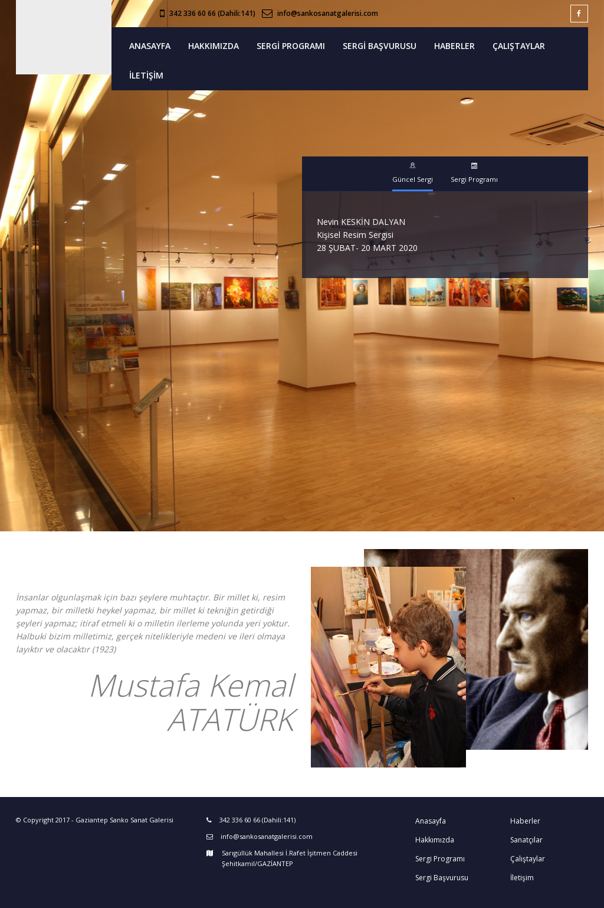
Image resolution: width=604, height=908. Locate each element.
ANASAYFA (149, 45)
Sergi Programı (440, 859)
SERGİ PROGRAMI (291, 45)
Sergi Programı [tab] (474, 173)
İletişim (522, 878)
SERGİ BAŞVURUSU (379, 45)
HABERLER (454, 45)
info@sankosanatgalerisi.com (327, 13)
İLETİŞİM (146, 75)
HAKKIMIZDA (213, 45)
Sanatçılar (526, 840)
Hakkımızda (434, 840)
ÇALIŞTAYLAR (519, 45)
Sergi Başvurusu (441, 878)
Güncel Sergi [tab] (412, 173)
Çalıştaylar (527, 859)
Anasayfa (430, 821)
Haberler (525, 821)
